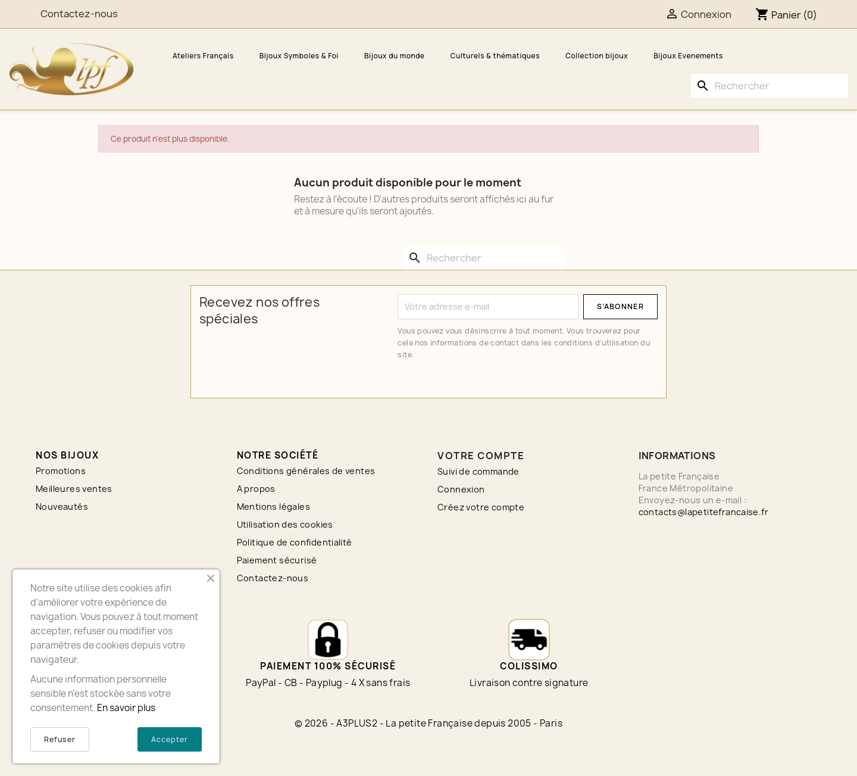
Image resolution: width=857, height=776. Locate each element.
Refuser (60, 739)
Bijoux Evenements (688, 56)
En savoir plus (126, 708)
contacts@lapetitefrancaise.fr (704, 512)
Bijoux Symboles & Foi (299, 56)
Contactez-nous (273, 578)
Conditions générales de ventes (306, 470)
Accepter (169, 739)
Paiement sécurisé (277, 560)
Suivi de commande (478, 471)
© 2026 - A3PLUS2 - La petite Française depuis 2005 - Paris (428, 723)
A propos (256, 488)
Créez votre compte (480, 507)
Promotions (61, 470)
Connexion (461, 489)
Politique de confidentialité (294, 542)
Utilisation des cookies (285, 524)
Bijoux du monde (394, 56)
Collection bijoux (596, 56)
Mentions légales (273, 506)
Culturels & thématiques (495, 56)
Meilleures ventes (74, 488)
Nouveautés (62, 506)
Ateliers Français (203, 56)
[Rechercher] (769, 86)
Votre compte (480, 455)
